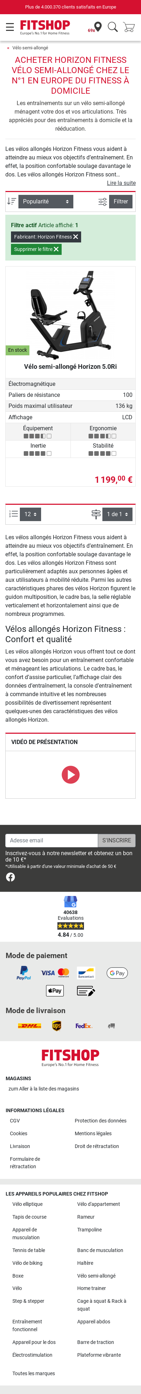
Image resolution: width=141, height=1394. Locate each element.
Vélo (17, 1288)
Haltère (85, 1263)
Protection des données (100, 1121)
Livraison (20, 1146)
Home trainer (91, 1288)
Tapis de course (29, 1217)
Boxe (17, 1276)
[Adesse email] (51, 840)
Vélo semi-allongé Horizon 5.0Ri (70, 366)
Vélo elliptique (27, 1204)
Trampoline (89, 1230)
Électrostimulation (32, 1355)
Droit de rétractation (97, 1146)
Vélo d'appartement (98, 1204)
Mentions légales (93, 1134)
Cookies (18, 1134)
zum (44, 1089)
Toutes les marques (33, 1374)
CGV (15, 1121)
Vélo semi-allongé (30, 47)
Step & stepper (28, 1301)
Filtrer (121, 201)
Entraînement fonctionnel (27, 1326)
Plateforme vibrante (99, 1355)
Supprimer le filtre (36, 249)
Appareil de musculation (26, 1234)
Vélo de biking (27, 1263)
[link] (10, 878)
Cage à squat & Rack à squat (101, 1305)
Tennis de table (28, 1250)
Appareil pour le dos (34, 1342)
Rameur (86, 1217)
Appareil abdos (93, 1322)
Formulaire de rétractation (25, 1163)
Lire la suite (121, 183)
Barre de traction (95, 1342)
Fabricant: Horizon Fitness (46, 237)
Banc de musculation (100, 1250)
